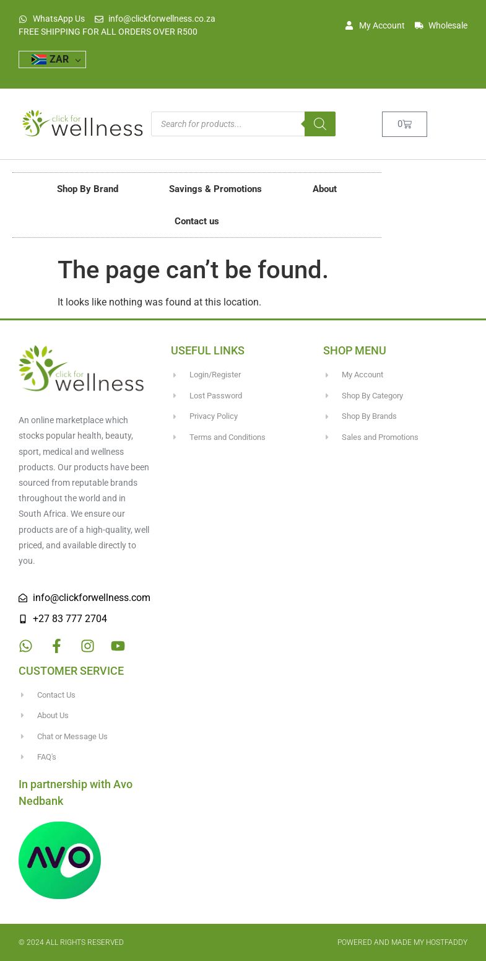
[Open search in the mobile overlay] (243, 124)
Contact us (197, 221)
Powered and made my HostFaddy (402, 942)
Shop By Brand (87, 189)
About (325, 189)
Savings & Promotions (215, 189)
